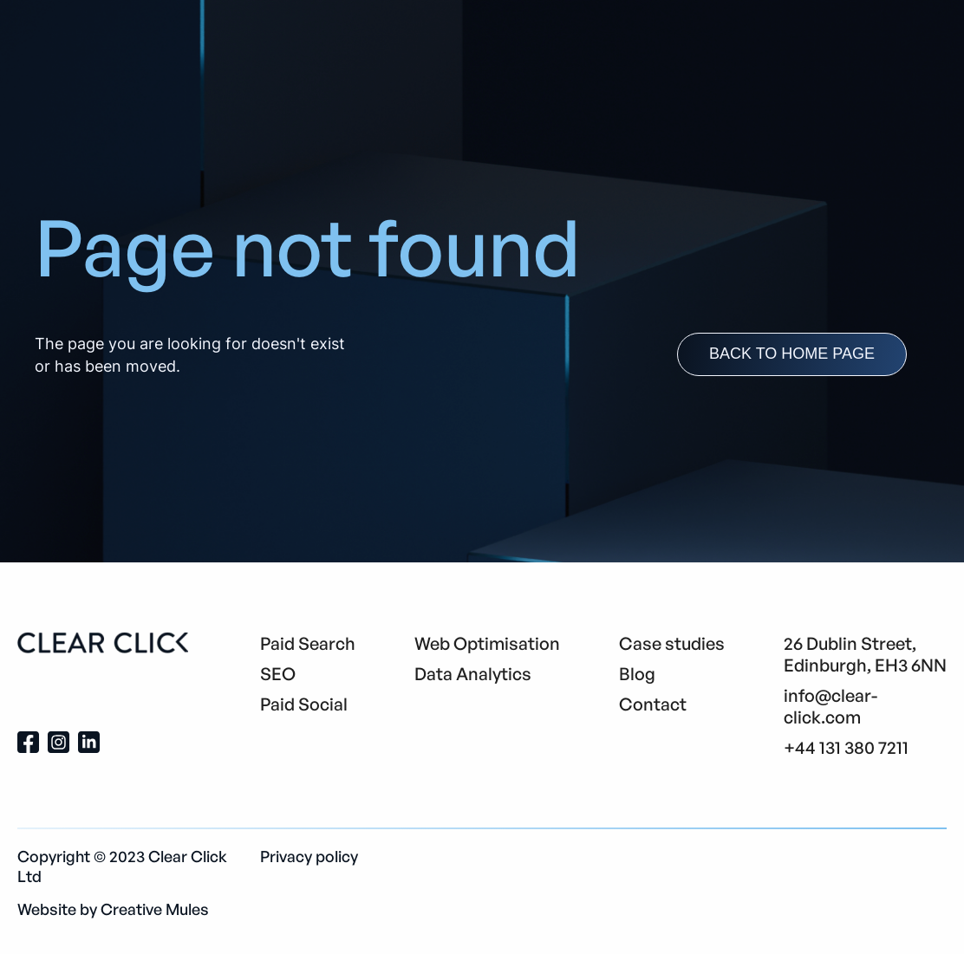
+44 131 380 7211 (846, 747)
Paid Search (307, 643)
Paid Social (304, 704)
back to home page (792, 353)
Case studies (672, 643)
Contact (653, 704)
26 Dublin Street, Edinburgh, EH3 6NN (865, 654)
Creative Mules (155, 908)
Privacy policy (309, 856)
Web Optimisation (487, 643)
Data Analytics (472, 674)
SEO (278, 674)
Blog (637, 674)
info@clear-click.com (830, 706)
